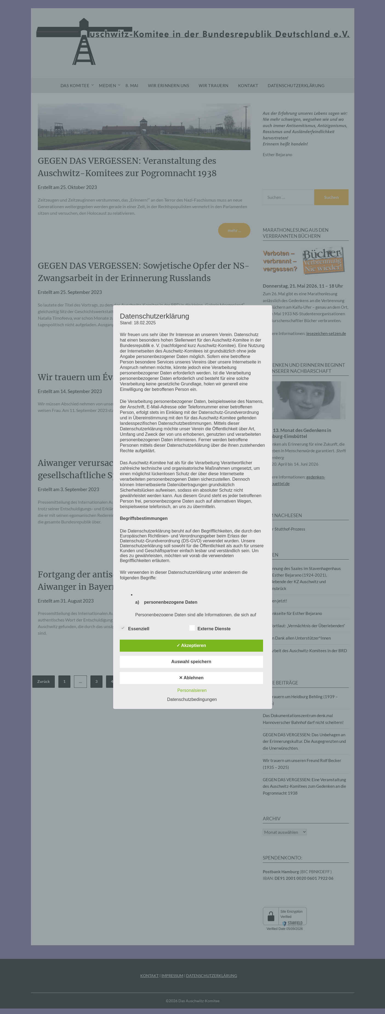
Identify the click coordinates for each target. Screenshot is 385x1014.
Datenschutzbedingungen (192, 699)
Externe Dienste (210, 628)
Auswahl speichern (191, 661)
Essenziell (134, 628)
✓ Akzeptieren (191, 645)
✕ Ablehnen (191, 677)
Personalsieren (192, 690)
